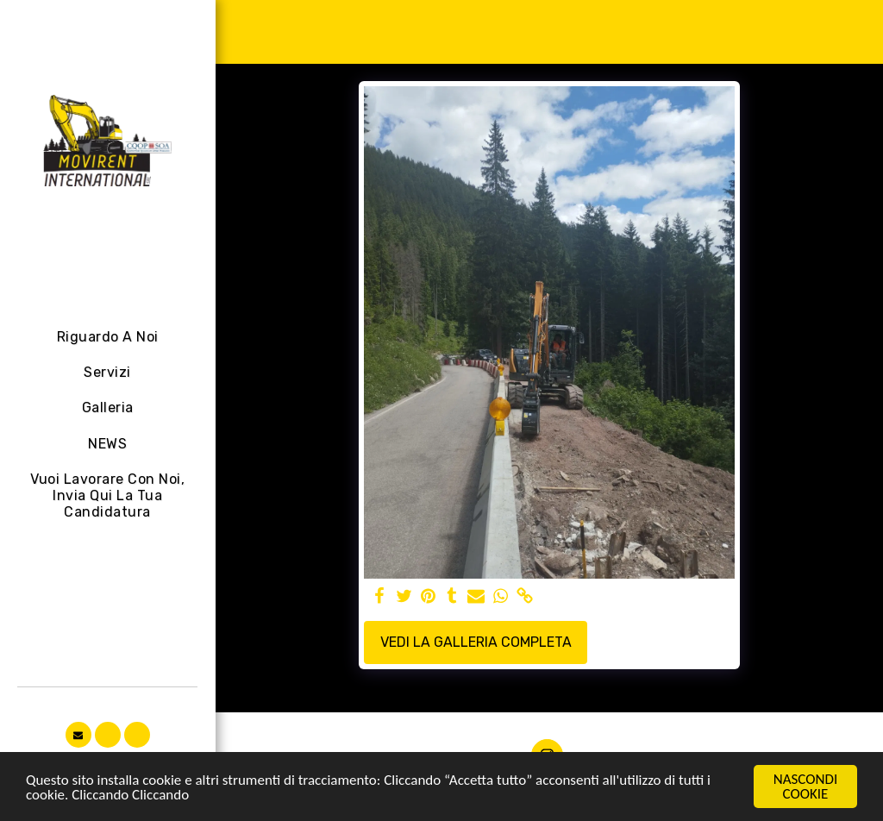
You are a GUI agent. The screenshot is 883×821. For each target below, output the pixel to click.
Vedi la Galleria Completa (476, 642)
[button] (78, 735)
